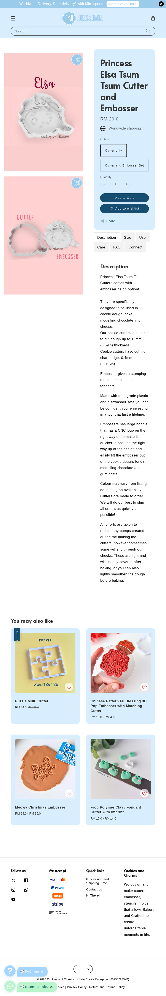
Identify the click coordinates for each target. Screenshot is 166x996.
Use (142, 237)
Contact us (94, 889)
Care (101, 247)
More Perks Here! (122, 4)
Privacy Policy (77, 987)
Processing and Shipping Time (97, 881)
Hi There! (93, 895)
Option (104, 139)
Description (106, 237)
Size (127, 237)
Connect (135, 247)
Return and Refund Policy (107, 987)
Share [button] (107, 221)
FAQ (117, 247)
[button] (13, 18)
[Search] (148, 31)
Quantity (106, 177)
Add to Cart (124, 197)
